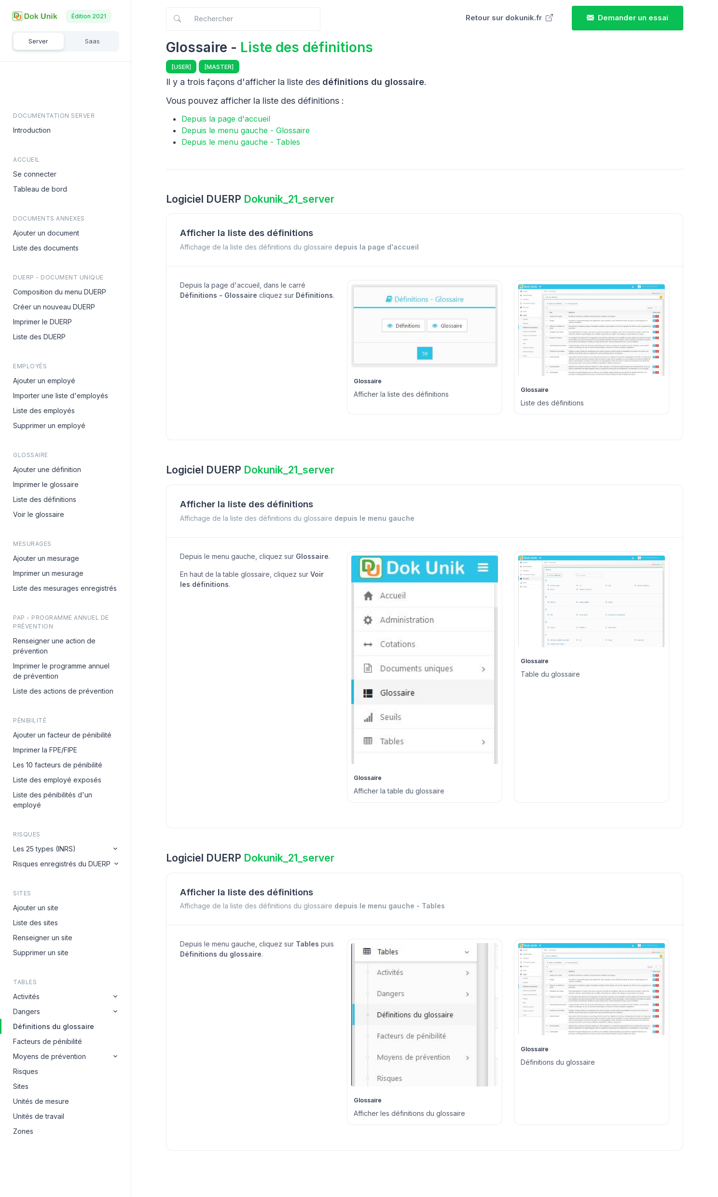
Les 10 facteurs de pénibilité (57, 765)
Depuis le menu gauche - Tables (240, 142)
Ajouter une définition (47, 469)
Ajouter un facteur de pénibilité (62, 735)
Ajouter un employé (44, 380)
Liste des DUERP (39, 337)
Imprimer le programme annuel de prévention (61, 671)
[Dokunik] (35, 16)
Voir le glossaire (38, 514)
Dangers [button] (26, 1011)
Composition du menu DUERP (59, 292)
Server (38, 41)
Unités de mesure (41, 1101)
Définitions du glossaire (53, 1026)
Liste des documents (46, 248)
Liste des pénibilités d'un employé (52, 800)
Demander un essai (627, 17)
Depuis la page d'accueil (225, 119)
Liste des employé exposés (57, 780)
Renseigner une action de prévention (54, 646)
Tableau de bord (40, 189)
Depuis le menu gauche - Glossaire (245, 130)
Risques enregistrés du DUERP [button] (61, 864)
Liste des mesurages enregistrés (65, 588)
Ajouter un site (35, 908)
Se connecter (34, 174)
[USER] (181, 66)
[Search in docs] (243, 19)
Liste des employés (44, 410)
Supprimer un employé (49, 425)
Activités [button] (26, 996)
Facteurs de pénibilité (47, 1041)
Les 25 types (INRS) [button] (44, 849)
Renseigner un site (42, 937)
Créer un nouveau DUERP (54, 307)
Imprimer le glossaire (46, 484)
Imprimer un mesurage (48, 573)
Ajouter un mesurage (46, 558)
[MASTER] (219, 66)
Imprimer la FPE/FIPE (45, 750)
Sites (20, 1086)
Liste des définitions (44, 499)
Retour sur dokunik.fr (509, 17)
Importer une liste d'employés (60, 395)
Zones (23, 1131)
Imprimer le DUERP (42, 322)
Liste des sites (35, 923)
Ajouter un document (46, 233)
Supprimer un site (41, 952)
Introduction (32, 130)
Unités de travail (38, 1116)
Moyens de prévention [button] (49, 1056)
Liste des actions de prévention (63, 691)
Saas (92, 41)
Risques (25, 1071)
